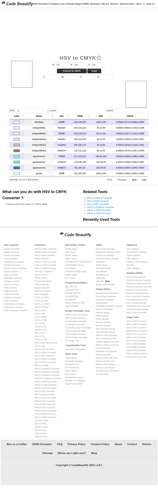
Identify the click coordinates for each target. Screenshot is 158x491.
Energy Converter (12, 281)
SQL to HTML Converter (45, 362)
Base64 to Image (42, 291)
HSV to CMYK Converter (46, 398)
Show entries (32, 110)
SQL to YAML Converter (45, 359)
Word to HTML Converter (46, 249)
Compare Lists (57, 4)
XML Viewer (70, 252)
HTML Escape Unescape (76, 315)
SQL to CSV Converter (45, 349)
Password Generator (105, 299)
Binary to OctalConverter (137, 293)
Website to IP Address (75, 380)
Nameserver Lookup (74, 377)
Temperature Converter (14, 262)
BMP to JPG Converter (137, 334)
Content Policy (100, 445)
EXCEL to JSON (42, 304)
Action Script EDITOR (74, 303)
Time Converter (11, 301)
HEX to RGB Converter (45, 414)
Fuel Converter (10, 288)
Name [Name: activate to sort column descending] (39, 116)
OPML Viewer (71, 275)
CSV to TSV (40, 323)
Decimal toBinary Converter (139, 280)
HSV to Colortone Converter (47, 375)
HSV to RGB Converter (98, 201)
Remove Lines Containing (107, 371)
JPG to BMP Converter (137, 324)
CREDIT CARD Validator (138, 262)
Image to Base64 (42, 288)
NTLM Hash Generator (106, 296)
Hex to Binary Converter (137, 299)
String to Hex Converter (106, 335)
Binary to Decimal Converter (139, 287)
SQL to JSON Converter (45, 352)
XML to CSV (40, 333)
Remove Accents (103, 354)
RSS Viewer (70, 268)
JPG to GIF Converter (136, 328)
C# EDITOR (70, 299)
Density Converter (12, 265)
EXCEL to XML (41, 301)
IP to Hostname (72, 367)
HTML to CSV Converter (45, 262)
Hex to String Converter (106, 338)
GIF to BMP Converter (136, 347)
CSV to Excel (40, 433)
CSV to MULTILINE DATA (46, 343)
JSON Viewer (71, 249)
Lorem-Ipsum (71, 358)
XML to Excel (40, 430)
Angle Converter (11, 275)
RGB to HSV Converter (45, 407)
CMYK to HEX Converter (99, 213)
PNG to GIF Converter (136, 357)
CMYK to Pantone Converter (100, 207)
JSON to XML (41, 278)
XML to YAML (41, 310)
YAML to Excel (41, 437)
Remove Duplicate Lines (107, 358)
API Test (130, 265)
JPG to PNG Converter (137, 321)
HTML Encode (102, 316)
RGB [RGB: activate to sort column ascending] (80, 116)
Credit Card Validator (105, 255)
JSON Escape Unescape (76, 337)
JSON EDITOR (72, 290)
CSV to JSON (41, 317)
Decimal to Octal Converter (139, 283)
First (109, 180)
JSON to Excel (41, 427)
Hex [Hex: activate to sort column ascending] (62, 116)
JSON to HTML (41, 420)
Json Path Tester (103, 268)
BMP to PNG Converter (137, 331)
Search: (127, 110)
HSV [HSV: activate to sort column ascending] (101, 116)
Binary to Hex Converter (137, 290)
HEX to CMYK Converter (46, 417)
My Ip (104, 4)
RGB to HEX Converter (45, 404)
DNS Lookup (71, 371)
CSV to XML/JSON (43, 281)
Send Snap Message (105, 249)
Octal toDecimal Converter (138, 306)
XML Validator (133, 258)
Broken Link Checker (105, 284)
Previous (122, 180)
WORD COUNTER (104, 309)
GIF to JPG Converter (136, 344)
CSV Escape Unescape (75, 331)
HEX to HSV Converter (45, 401)
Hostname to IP (72, 364)
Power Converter (11, 294)
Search (114, 4)
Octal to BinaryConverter (137, 309)
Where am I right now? (72, 456)
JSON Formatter (39, 4)
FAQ (59, 445)
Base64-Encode (103, 322)
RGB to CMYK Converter (46, 411)
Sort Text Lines (102, 374)
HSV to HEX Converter (98, 204)
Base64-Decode (103, 325)
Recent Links (127, 4)
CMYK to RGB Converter (99, 210)
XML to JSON (41, 275)
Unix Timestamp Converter (16, 310)
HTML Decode (102, 319)
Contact (132, 445)
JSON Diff (100, 278)
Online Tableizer (42, 258)
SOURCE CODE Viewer (76, 271)
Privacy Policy (76, 445)
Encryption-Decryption (75, 349)
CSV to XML (40, 313)
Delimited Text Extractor (106, 351)
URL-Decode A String (105, 332)
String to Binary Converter (107, 342)
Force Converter (11, 284)
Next (134, 180)
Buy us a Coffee (17, 445)
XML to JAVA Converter (45, 255)
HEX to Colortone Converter (47, 369)
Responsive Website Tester (108, 252)
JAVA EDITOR (71, 296)
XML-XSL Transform (44, 271)
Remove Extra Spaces (106, 364)
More (140, 4)
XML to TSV (40, 336)
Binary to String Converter (107, 345)
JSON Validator (133, 255)
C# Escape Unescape (75, 324)
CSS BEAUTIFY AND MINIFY (78, 262)
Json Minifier (101, 271)
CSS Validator (133, 249)
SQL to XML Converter (45, 356)
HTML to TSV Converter (45, 265)
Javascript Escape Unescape (78, 328)
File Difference (102, 275)
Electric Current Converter (15, 268)
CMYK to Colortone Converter (48, 378)
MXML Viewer (71, 255)
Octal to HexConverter (136, 312)
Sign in (150, 4)
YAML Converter (42, 284)
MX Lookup (70, 374)
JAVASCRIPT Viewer (74, 265)
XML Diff (99, 281)
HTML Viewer (71, 258)
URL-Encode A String (105, 329)
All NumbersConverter (136, 277)
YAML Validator (133, 268)
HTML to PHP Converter (45, 268)
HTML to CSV (41, 339)
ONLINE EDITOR (73, 293)
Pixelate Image (73, 4)
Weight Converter (11, 252)
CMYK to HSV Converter (46, 388)
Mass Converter (11, 291)
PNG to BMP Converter (137, 353)
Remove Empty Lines (105, 361)
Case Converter (103, 348)
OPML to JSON (41, 365)
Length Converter (11, 249)
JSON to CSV (41, 326)
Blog (94, 456)
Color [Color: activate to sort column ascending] (17, 116)
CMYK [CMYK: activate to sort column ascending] (130, 116)
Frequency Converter (13, 307)
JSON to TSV (41, 330)
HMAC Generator (91, 4)
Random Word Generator (107, 293)
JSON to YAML (41, 307)
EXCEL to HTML (42, 297)
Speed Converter (11, 271)
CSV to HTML (41, 320)
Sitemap (47, 456)
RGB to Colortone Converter (47, 372)
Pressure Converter (12, 297)
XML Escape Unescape (75, 318)
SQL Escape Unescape (75, 334)
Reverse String (102, 312)
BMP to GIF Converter (136, 337)
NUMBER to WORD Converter (109, 306)
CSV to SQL (40, 346)
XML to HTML (41, 424)
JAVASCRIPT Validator (137, 252)
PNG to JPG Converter (137, 350)
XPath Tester (101, 265)
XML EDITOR (71, 287)
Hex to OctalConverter (136, 303)
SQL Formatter (71, 306)
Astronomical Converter (14, 304)
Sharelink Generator (74, 361)
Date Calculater (41, 294)
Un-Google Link (72, 340)
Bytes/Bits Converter (13, 278)
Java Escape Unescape (75, 321)
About (118, 445)
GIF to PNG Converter (136, 340)
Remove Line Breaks (105, 367)
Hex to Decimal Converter (138, 296)
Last (144, 180)
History (146, 445)
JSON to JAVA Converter (46, 252)
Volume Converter (12, 255)
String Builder (102, 303)
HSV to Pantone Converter (99, 198)
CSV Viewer (70, 278)
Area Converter (10, 258)
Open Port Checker (73, 384)
